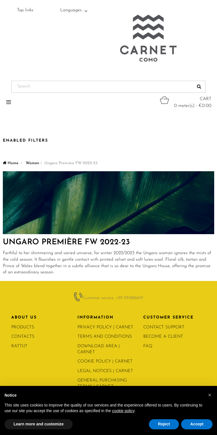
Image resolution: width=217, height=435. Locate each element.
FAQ (147, 346)
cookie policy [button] (123, 410)
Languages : (72, 10)
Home (10, 163)
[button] (209, 394)
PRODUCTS (22, 327)
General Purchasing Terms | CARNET (102, 383)
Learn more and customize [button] (39, 424)
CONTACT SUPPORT (164, 327)
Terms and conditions (104, 337)
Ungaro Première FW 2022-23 (66, 242)
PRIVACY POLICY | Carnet (105, 327)
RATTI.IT (19, 346)
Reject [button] (164, 424)
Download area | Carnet (98, 349)
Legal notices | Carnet (105, 371)
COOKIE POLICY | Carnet (105, 361)
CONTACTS (22, 337)
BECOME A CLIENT (163, 337)
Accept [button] (196, 424)
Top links (25, 10)
